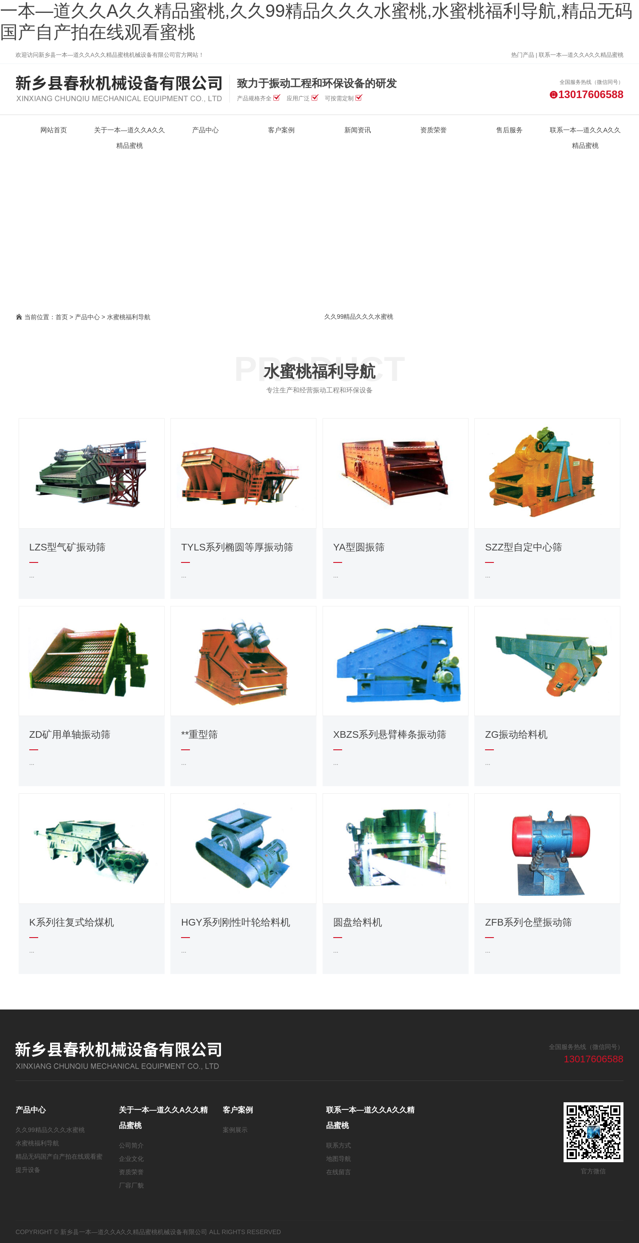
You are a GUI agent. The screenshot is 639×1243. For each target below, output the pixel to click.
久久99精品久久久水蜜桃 (359, 316)
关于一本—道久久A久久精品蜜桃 (163, 1118)
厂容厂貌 (131, 1185)
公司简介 (131, 1145)
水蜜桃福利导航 (128, 317)
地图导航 (338, 1158)
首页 (61, 317)
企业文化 (131, 1158)
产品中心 (87, 317)
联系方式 (338, 1145)
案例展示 (235, 1129)
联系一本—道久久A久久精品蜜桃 (581, 54)
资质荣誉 (131, 1172)
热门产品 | (525, 54)
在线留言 (338, 1172)
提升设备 (28, 1169)
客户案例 (238, 1110)
